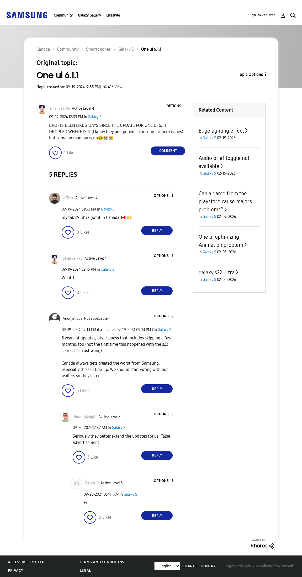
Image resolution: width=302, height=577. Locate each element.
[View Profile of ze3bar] (68, 198)
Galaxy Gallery (89, 15)
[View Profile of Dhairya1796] (60, 108)
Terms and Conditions (102, 562)
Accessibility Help (26, 562)
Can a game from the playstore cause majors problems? (225, 201)
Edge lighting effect (221, 131)
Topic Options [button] (250, 74)
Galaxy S (95, 117)
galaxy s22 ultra (217, 272)
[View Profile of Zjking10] (92, 483)
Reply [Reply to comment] (157, 230)
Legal (85, 570)
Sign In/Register (261, 15)
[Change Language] (167, 566)
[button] (176, 106)
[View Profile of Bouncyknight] (85, 417)
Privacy (15, 570)
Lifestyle (113, 15)
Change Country (199, 566)
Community (63, 15)
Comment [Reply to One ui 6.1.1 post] (168, 151)
